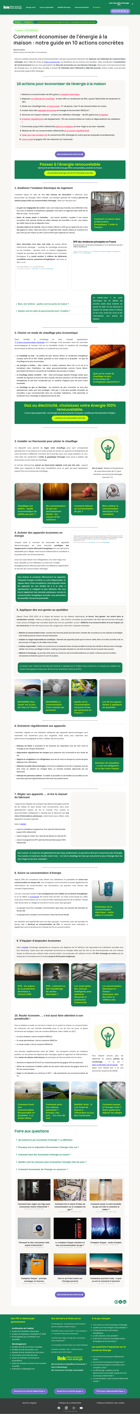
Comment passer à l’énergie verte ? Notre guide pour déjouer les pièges (112, 1108)
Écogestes (96, 7)
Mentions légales (29, 1403)
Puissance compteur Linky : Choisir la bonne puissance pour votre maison (67, 1350)
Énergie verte (31, 7)
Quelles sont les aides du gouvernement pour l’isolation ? (44, 311)
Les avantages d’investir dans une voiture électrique (69, 1345)
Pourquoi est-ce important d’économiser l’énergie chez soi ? (48, 1147)
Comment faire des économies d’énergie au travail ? (44, 1154)
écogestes (103, 114)
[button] (51, 304)
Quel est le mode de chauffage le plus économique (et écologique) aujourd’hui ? (106, 377)
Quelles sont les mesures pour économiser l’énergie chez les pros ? (52, 1162)
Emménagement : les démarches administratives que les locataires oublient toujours (68, 1325)
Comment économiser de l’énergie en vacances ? (43, 1169)
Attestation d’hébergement (23, 1369)
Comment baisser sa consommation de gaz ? (83, 509)
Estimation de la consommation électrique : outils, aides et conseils (104, 911)
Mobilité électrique (64, 7)
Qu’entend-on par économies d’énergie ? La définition (45, 1140)
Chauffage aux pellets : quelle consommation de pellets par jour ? (27, 510)
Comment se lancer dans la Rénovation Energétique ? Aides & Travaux (107, 223)
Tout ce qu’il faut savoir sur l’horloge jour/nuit (70, 1279)
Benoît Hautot (19, 50)
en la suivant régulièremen (76, 130)
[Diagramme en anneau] (98, 264)
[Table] (42, 275)
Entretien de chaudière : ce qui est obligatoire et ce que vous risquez (107, 766)
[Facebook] (116, 1302)
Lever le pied (27, 139)
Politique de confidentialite (70, 1403)
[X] (120, 1302)
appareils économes (47, 110)
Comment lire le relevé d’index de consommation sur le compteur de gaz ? (69, 1207)
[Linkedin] (124, 1302)
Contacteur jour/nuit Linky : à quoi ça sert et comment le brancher (105, 1279)
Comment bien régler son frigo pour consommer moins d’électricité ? (34, 1205)
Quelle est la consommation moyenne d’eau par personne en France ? (83, 707)
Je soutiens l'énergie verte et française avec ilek (70, 173)
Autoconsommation (82, 7)
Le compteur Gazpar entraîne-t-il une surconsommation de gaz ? (70, 1244)
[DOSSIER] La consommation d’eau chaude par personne (55, 706)
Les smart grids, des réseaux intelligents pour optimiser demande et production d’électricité (83, 994)
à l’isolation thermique (69, 94)
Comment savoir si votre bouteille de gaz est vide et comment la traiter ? (106, 1207)
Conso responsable (46, 7)
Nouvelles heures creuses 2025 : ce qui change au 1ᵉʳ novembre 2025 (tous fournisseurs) (69, 1332)
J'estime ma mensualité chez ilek (70, 418)
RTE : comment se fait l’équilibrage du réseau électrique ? (55, 990)
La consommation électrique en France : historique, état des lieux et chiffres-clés (112, 993)
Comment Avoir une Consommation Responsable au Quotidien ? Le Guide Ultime (26, 1111)
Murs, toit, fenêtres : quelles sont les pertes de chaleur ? (43, 304)
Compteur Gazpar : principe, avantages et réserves (34, 1279)
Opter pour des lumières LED (34, 135)
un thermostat (52, 106)
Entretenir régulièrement (33, 119)
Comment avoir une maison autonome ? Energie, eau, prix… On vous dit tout (55, 1111)
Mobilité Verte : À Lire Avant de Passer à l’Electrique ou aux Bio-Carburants (84, 1110)
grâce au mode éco (64, 126)
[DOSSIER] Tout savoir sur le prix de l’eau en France (27, 705)
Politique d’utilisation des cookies (110, 1403)
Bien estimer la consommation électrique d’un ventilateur (110, 510)
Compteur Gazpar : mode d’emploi (105, 1243)
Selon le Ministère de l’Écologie (105, 1065)
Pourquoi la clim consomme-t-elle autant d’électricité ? (34, 1244)
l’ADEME (23, 824)
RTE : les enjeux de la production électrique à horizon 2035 (26, 990)
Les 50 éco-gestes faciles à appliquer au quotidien (112, 705)
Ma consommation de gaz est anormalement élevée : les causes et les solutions (55, 513)
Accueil (17, 22)
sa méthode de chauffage (43, 98)
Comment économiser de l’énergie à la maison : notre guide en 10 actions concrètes (66, 22)
